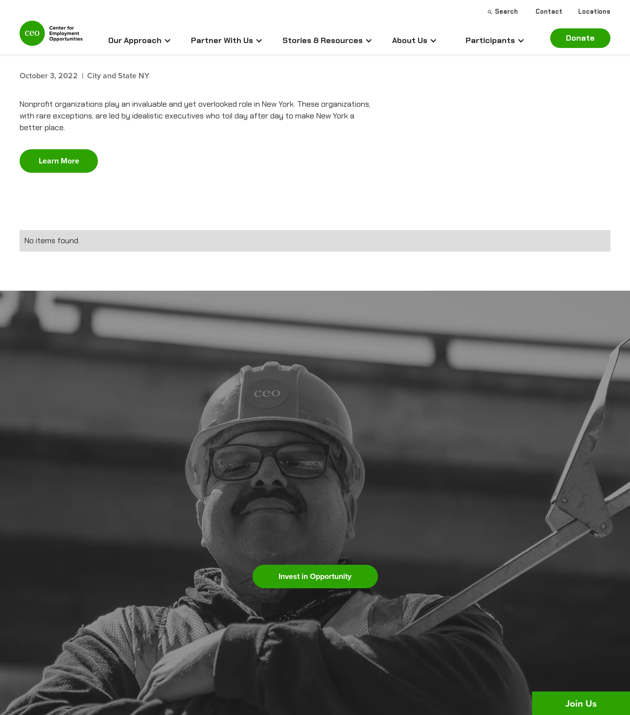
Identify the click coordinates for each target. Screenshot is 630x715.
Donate (580, 38)
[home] (51, 37)
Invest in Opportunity (315, 576)
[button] (139, 40)
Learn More (59, 160)
